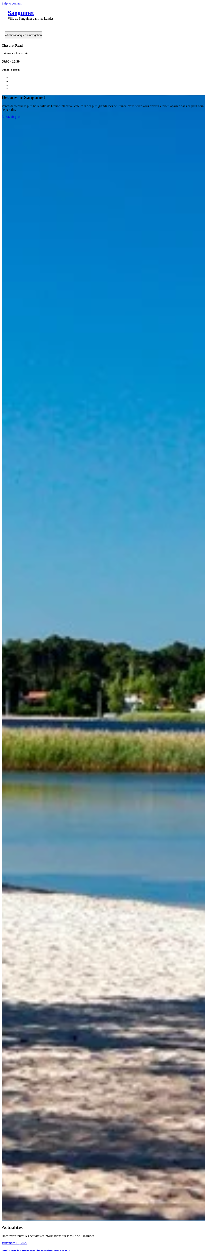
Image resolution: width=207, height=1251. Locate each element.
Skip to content (11, 3)
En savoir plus (11, 116)
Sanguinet (21, 12)
